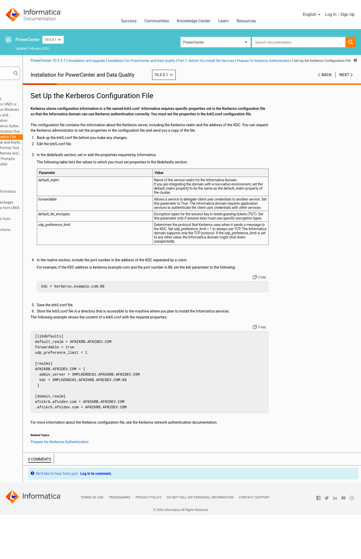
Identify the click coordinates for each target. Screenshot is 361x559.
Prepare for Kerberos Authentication (45, 120)
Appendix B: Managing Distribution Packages (45, 202)
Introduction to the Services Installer (45, 164)
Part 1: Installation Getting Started (36, 93)
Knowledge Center (194, 20)
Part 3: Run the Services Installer (35, 170)
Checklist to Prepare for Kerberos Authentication (55, 126)
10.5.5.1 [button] (53, 40)
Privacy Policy (148, 541)
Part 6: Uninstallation (25, 186)
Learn (223, 20)
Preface (15, 88)
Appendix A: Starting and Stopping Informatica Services (46, 194)
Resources (246, 20)
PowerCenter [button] (193, 42)
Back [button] (327, 80)
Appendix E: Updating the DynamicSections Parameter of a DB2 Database (43, 232)
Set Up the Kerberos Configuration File (52, 137)
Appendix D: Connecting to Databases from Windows (43, 221)
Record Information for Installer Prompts (49, 159)
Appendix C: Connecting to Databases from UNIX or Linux (48, 210)
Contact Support (254, 541)
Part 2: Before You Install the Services (39, 99)
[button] (312, 14)
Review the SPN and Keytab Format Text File (55, 148)
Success (129, 20)
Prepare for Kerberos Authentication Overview (55, 131)
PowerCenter (28, 39)
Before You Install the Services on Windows (51, 110)
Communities (156, 20)
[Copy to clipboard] (276, 315)
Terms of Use (92, 541)
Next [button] (344, 80)
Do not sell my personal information (200, 541)
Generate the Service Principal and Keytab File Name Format (53, 142)
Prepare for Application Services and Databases (43, 115)
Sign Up (347, 14)
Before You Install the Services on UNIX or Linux (47, 104)
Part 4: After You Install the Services (37, 175)
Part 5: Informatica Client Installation (38, 180)
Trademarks (119, 541)
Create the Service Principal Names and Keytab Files (51, 153)
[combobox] (298, 42)
